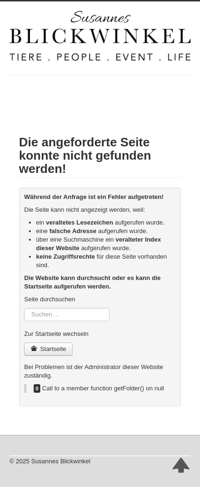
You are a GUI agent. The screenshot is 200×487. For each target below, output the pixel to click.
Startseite (48, 348)
